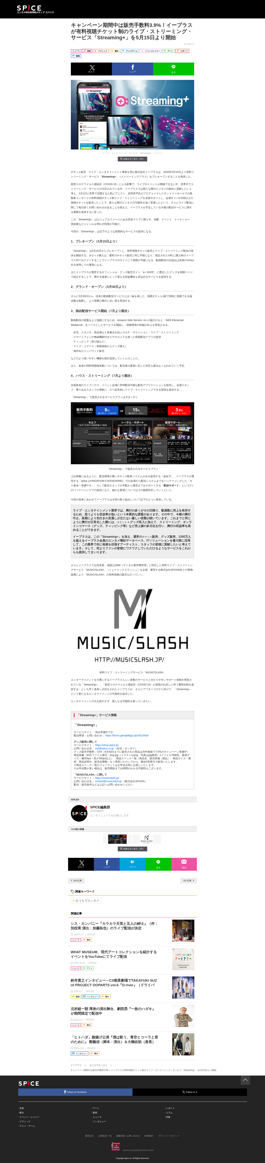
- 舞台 (21, 1112)
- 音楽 (21, 1108)
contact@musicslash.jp (108, 781)
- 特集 (167, 1117)
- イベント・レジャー (28, 1117)
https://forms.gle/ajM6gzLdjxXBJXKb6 (127, 735)
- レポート (170, 1108)
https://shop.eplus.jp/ (107, 745)
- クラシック (24, 1121)
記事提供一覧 (105, 1136)
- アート (95, 1108)
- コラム (168, 1112)
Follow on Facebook (75, 1092)
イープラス (76, 1065)
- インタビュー (98, 1121)
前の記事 (76, 880)
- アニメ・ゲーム (26, 1126)
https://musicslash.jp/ (107, 777)
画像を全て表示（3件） (132, 159)
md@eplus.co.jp (104, 748)
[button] (91, 69)
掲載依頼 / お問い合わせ (128, 1136)
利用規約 (148, 1136)
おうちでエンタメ (86, 900)
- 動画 (94, 1112)
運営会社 (89, 1136)
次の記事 (188, 880)
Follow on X (189, 1092)
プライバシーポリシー (169, 1136)
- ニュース (96, 1117)
